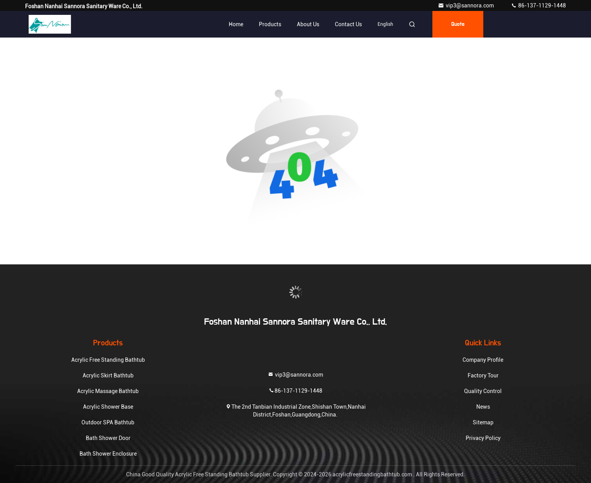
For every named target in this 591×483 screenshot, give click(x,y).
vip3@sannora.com (466, 5)
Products (270, 24)
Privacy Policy (483, 438)
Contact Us (348, 24)
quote (457, 24)
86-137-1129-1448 (538, 5)
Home (236, 24)
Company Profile (483, 360)
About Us (308, 24)
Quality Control (483, 391)
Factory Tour (483, 375)
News (483, 407)
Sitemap (483, 422)
